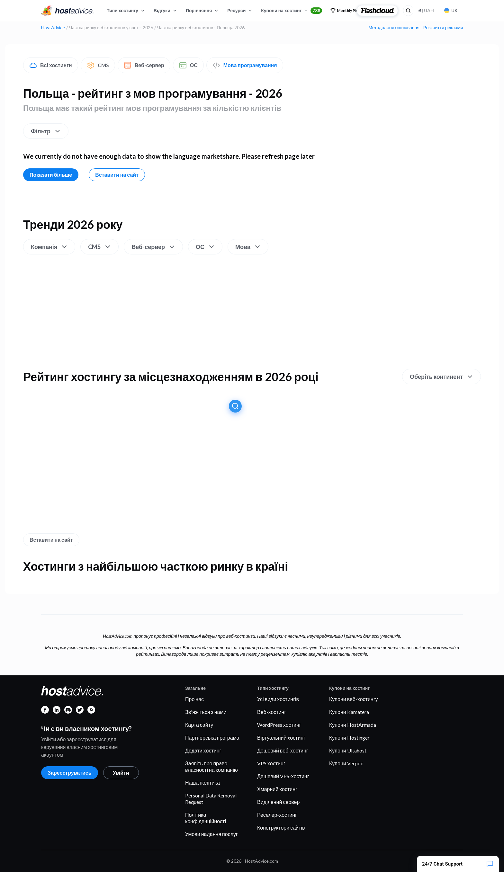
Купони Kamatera (349, 712)
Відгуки (165, 10)
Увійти (121, 773)
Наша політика (202, 782)
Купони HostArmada (352, 725)
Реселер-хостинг (277, 815)
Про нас (194, 699)
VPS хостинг (271, 763)
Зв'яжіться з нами (205, 712)
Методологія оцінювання (393, 27)
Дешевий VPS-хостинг (283, 776)
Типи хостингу (126, 10)
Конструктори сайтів (281, 827)
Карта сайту (199, 725)
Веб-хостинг (271, 712)
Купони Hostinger (349, 737)
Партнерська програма (212, 737)
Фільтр (46, 131)
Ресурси (240, 10)
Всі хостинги (50, 65)
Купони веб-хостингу (353, 699)
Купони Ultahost (347, 750)
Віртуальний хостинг (281, 737)
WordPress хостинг (279, 725)
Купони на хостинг (291, 10)
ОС (188, 65)
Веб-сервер (144, 65)
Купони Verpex (346, 763)
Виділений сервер (278, 802)
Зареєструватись (70, 773)
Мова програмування (244, 65)
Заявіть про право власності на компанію (211, 766)
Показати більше (51, 175)
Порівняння (202, 10)
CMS (98, 65)
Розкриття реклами (443, 27)
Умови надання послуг (211, 834)
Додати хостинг (203, 750)
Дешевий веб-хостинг (282, 750)
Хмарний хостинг (277, 789)
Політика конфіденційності (205, 818)
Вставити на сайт (117, 175)
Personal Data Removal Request (211, 798)
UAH (426, 10)
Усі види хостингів (278, 699)
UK (451, 10)
